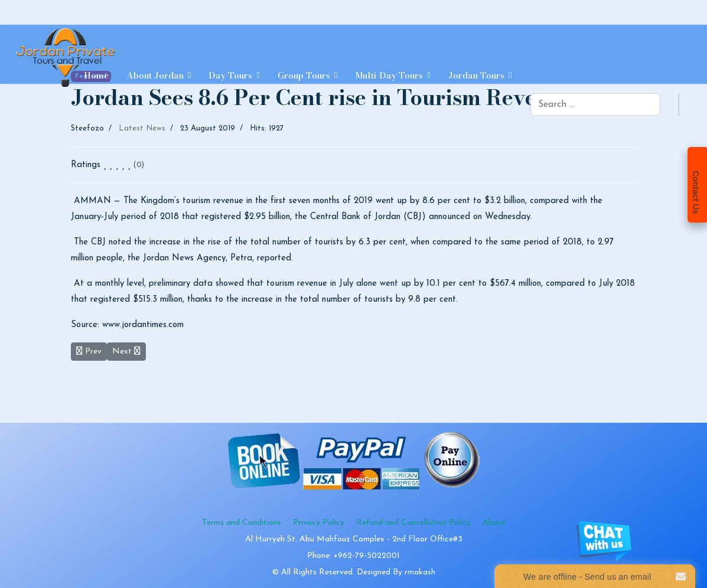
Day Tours (230, 75)
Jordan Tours (476, 75)
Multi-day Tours (389, 75)
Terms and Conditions (241, 522)
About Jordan (155, 75)
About (494, 522)
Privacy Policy (318, 522)
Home (96, 75)
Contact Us (696, 192)
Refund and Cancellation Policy (413, 522)
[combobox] (595, 104)
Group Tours (304, 75)
